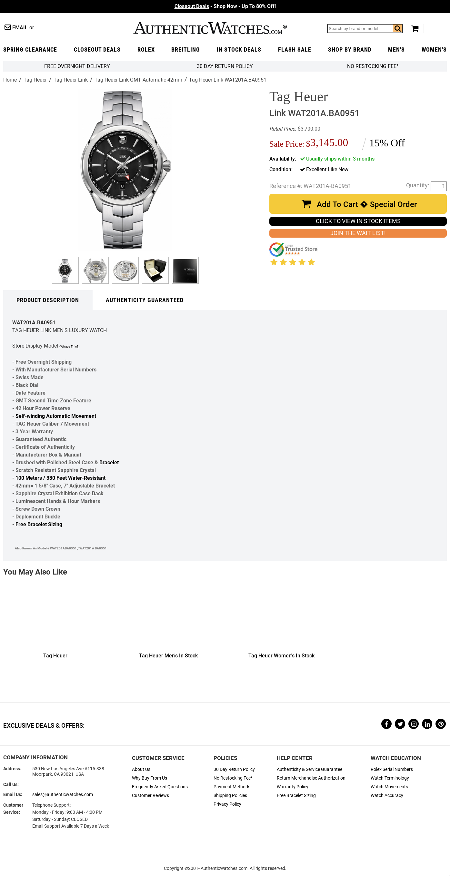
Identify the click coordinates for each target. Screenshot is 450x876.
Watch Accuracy (387, 795)
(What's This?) (69, 346)
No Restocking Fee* (373, 66)
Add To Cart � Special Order (367, 204)
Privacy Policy (227, 804)
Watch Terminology (390, 778)
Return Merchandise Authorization (311, 778)
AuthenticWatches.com (210, 28)
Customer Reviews (150, 795)
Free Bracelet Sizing (38, 524)
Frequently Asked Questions (160, 787)
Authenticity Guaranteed (145, 300)
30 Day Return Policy (234, 769)
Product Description (47, 300)
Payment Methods (232, 787)
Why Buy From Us (149, 778)
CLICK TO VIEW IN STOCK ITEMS (358, 221)
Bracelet (109, 462)
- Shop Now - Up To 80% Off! (225, 6)
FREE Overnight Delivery (77, 66)
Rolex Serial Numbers (392, 769)
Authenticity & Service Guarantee (309, 769)
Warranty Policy (292, 787)
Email (20, 28)
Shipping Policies (230, 795)
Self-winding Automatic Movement (55, 416)
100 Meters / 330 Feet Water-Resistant (60, 478)
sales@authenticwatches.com (62, 794)
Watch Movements (389, 787)
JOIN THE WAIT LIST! (358, 233)
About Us (141, 769)
